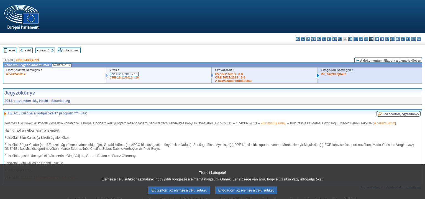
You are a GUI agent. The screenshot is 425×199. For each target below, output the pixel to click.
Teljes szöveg (71, 50)
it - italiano (356, 39)
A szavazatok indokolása (233, 80)
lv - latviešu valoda (361, 39)
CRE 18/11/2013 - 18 (124, 77)
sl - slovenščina (408, 39)
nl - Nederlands (382, 39)
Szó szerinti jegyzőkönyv (401, 114)
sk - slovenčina (403, 39)
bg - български (298, 39)
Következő (43, 50)
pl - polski (387, 39)
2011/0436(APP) (27, 60)
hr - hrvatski (350, 39)
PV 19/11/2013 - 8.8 (229, 74)
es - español (303, 39)
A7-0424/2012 (15, 74)
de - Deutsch (319, 39)
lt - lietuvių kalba (366, 39)
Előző (28, 50)
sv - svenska (419, 39)
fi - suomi (413, 39)
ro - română (398, 39)
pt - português (392, 39)
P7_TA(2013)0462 (333, 74)
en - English (334, 39)
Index (12, 50)
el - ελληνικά (329, 39)
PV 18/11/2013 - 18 (124, 74)
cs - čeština (308, 39)
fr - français (340, 39)
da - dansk (313, 39)
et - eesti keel (324, 39)
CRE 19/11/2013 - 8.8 (230, 77)
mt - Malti (377, 39)
